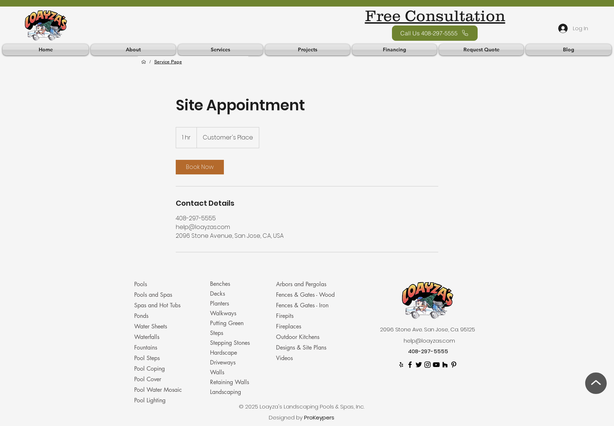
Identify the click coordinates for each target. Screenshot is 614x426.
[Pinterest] (454, 364)
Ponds (141, 316)
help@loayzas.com (429, 340)
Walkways (223, 313)
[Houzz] (445, 364)
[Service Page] (168, 62)
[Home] (143, 62)
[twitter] (419, 364)
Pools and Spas (153, 295)
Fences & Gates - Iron (302, 305)
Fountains (145, 347)
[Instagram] (427, 364)
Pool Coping (149, 368)
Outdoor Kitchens (297, 337)
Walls (217, 372)
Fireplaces (288, 326)
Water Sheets (150, 326)
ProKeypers (319, 417)
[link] (200, 167)
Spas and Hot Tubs (157, 305)
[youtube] (436, 364)
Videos (284, 358)
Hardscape (223, 352)
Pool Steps (147, 358)
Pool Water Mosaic (158, 390)
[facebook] (410, 364)
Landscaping (225, 392)
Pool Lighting (150, 400)
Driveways (223, 362)
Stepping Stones (230, 343)
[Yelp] (401, 364)
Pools (140, 284)
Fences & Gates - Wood (305, 295)
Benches (220, 284)
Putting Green (227, 323)
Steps (216, 333)
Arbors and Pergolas (301, 284)
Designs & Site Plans (301, 347)
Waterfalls (146, 337)
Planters (219, 303)
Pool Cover (147, 379)
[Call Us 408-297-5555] (435, 33)
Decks (217, 293)
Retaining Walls (229, 382)
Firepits (285, 316)
